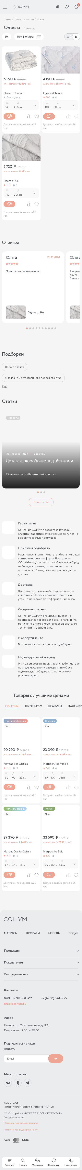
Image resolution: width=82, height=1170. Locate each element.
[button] (27, 328)
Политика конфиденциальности (21, 1129)
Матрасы (12, 705)
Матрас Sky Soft (53, 851)
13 (15, 768)
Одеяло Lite (11, 180)
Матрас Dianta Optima (17, 851)
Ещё (4, 386)
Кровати (55, 705)
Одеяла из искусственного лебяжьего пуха (33, 377)
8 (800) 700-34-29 (18, 998)
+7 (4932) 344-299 (54, 998)
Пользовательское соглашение (21, 1122)
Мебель (54, 933)
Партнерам (33, 705)
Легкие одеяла (14, 367)
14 (15, 855)
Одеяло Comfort (14, 93)
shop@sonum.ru (15, 1004)
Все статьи (41, 502)
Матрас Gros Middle (55, 763)
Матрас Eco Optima (16, 763)
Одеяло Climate (52, 93)
